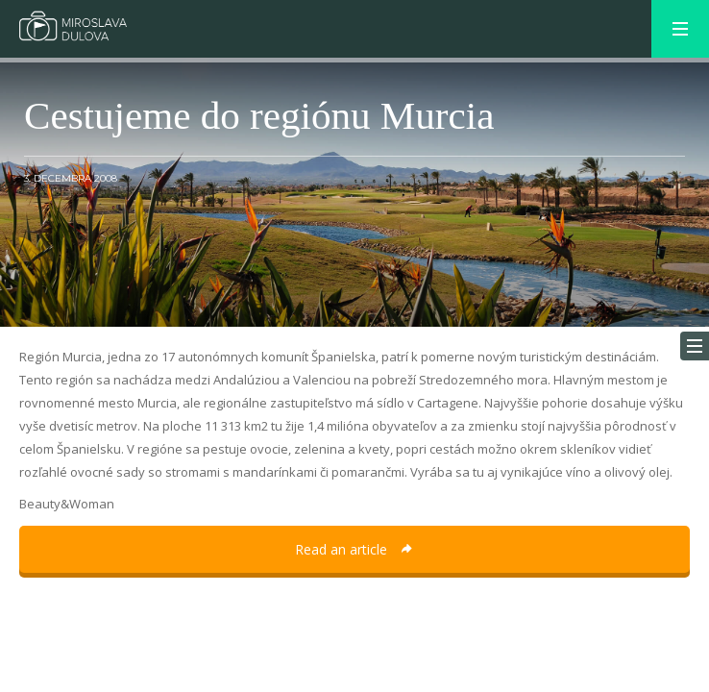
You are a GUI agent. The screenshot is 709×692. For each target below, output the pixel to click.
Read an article (354, 549)
